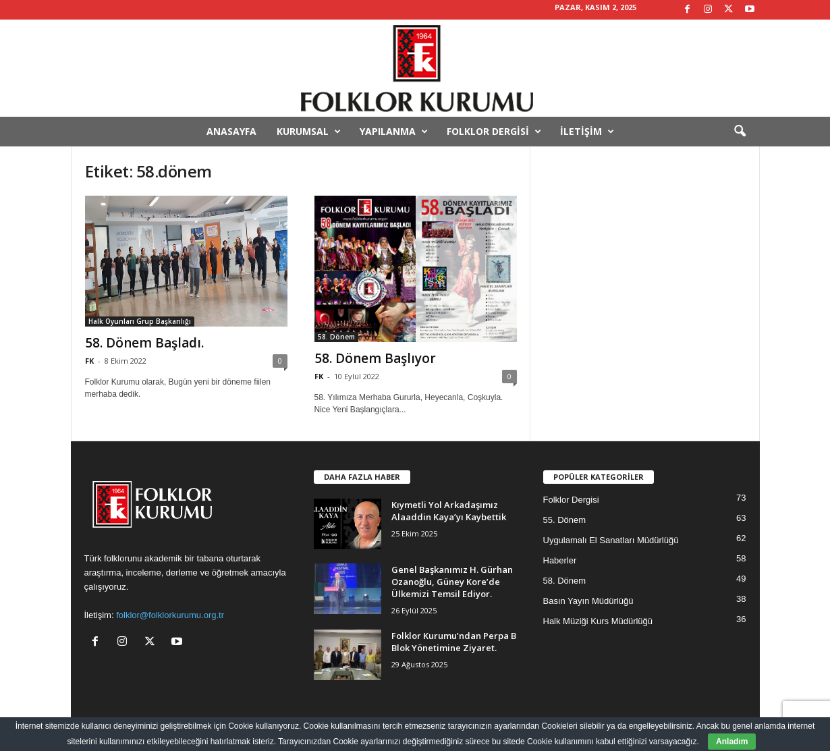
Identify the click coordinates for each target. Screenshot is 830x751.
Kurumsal (309, 131)
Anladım (732, 741)
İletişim (587, 131)
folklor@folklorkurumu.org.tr (170, 615)
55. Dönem (564, 520)
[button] (739, 131)
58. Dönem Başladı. (144, 343)
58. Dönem (336, 336)
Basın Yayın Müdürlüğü (588, 601)
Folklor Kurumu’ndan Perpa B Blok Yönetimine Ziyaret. (453, 642)
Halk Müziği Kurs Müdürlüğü (598, 621)
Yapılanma (394, 131)
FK (89, 361)
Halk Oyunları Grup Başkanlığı (139, 321)
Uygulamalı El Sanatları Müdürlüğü (611, 540)
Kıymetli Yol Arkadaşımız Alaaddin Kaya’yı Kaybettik (448, 511)
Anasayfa (231, 131)
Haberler (560, 560)
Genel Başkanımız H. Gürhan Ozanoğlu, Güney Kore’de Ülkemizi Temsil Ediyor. (452, 581)
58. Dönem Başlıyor (375, 358)
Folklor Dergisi (494, 131)
